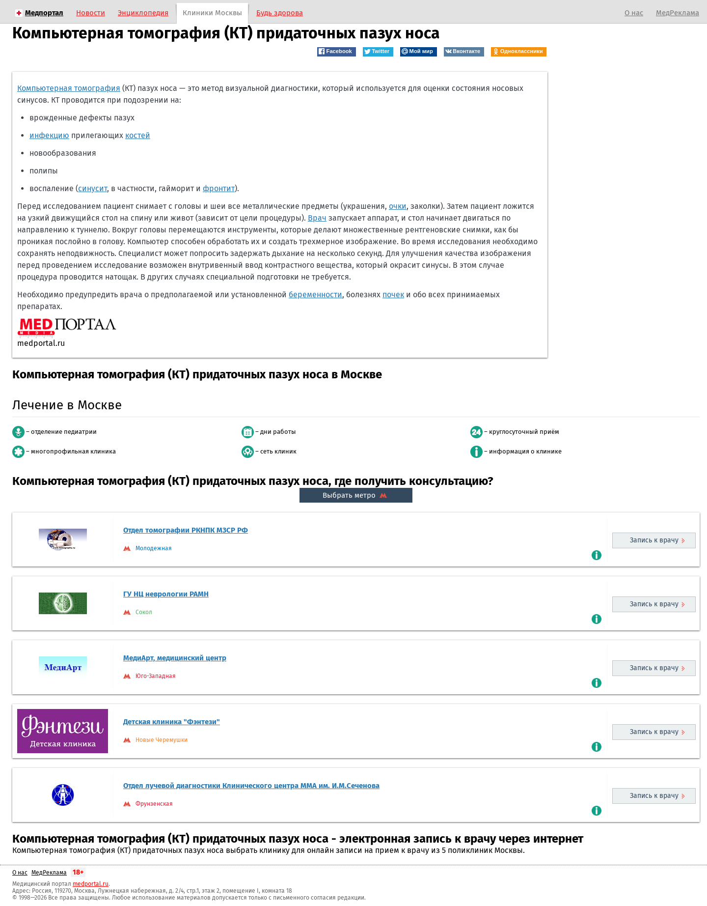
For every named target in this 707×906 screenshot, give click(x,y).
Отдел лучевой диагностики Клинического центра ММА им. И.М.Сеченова (251, 785)
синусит (92, 188)
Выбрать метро (356, 495)
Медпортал (44, 12)
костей (137, 135)
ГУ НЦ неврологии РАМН (166, 594)
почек (393, 294)
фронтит (219, 188)
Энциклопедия (143, 12)
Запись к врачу (654, 540)
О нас (634, 12)
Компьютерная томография (68, 88)
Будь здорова (279, 12)
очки (398, 206)
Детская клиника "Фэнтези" (171, 721)
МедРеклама (677, 12)
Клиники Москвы (212, 12)
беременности (315, 294)
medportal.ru (91, 883)
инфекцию (49, 135)
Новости (90, 12)
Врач (317, 218)
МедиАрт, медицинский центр (174, 657)
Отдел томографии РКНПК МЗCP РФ (185, 530)
